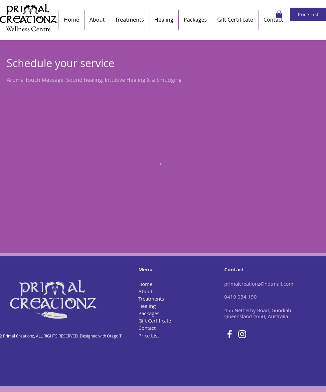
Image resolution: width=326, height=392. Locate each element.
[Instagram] (242, 334)
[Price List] (308, 14)
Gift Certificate (154, 320)
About (145, 291)
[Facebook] (229, 334)
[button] (278, 14)
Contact (147, 328)
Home (145, 284)
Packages (148, 313)
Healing (147, 306)
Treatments (151, 298)
